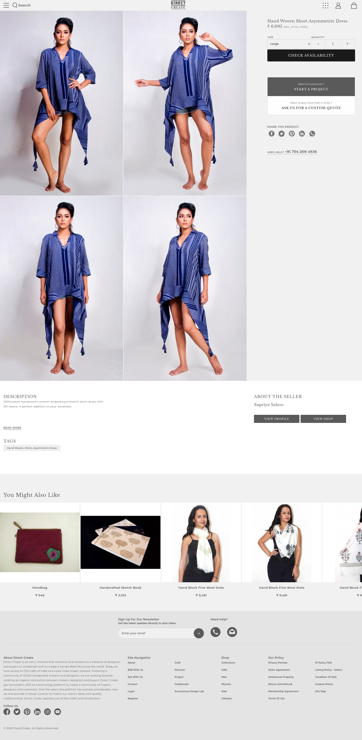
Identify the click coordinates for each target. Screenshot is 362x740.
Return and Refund (280, 684)
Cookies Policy (324, 684)
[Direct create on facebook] (7, 711)
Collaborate (182, 684)
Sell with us (135, 677)
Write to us (232, 631)
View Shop (323, 419)
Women (226, 684)
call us (216, 631)
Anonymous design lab (189, 691)
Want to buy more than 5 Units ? (311, 105)
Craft (178, 662)
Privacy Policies (277, 662)
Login (131, 691)
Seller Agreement (279, 669)
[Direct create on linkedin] (38, 711)
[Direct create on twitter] (18, 711)
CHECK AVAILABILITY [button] (311, 55)
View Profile (276, 419)
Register (133, 698)
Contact (132, 684)
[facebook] (271, 133)
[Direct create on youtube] (58, 711)
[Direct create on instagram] (48, 711)
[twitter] (282, 133)
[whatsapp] (312, 133)
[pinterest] (292, 133)
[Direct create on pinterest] (28, 711)
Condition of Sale (326, 677)
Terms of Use (276, 698)
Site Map (320, 691)
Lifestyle (226, 698)
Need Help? (292, 152)
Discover (180, 669)
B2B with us (135, 669)
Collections (228, 662)
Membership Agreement (283, 691)
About (131, 662)
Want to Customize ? (311, 87)
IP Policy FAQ (323, 662)
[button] (356, 550)
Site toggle (6, 5)
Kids (224, 691)
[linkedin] (302, 133)
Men (224, 677)
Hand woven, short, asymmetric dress (32, 447)
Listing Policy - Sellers (328, 669)
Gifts (224, 669)
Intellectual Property (281, 677)
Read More (12, 427)
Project (179, 677)
